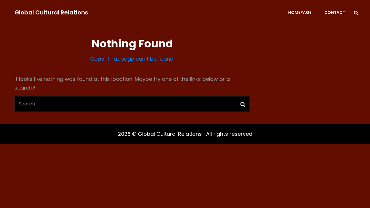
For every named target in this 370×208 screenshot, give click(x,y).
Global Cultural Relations (51, 12)
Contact (334, 12)
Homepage (299, 12)
